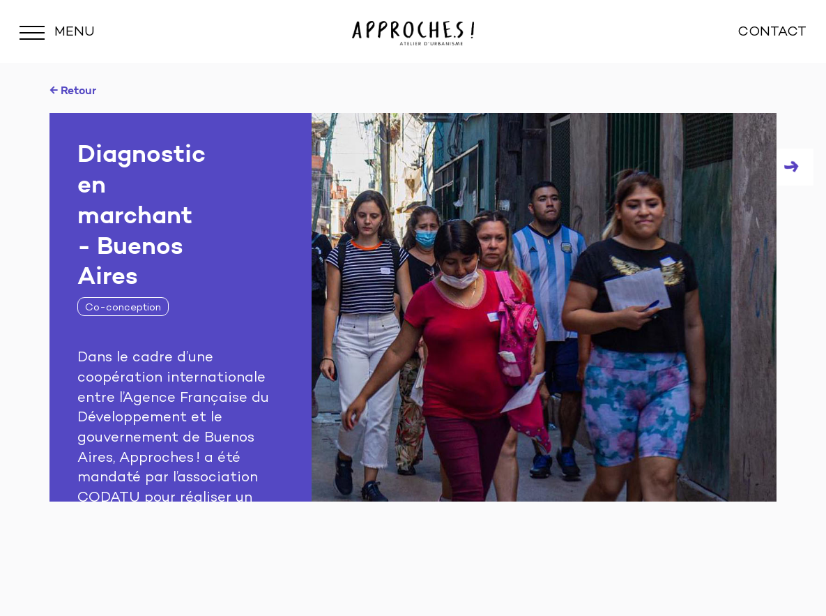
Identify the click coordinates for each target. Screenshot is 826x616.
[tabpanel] (413, 307)
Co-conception (123, 308)
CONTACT (771, 32)
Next (795, 167)
